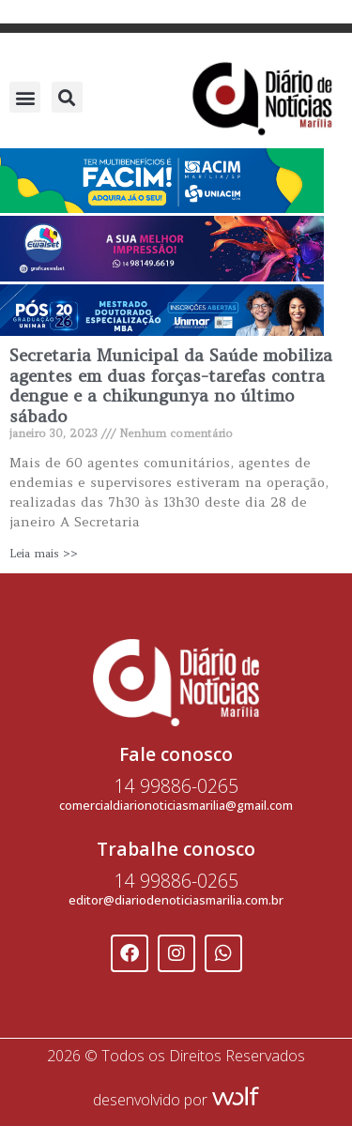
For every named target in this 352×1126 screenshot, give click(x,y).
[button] (24, 97)
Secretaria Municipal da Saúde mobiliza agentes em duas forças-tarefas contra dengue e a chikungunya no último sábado (170, 385)
